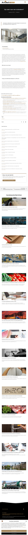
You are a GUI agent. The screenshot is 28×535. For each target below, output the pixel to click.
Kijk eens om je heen (5, 48)
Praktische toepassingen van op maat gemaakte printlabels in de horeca (12, 135)
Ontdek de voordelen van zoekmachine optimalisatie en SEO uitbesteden (12, 396)
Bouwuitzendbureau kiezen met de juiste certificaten (9, 158)
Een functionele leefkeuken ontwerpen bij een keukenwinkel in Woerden (12, 163)
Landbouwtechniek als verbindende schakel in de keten (9, 147)
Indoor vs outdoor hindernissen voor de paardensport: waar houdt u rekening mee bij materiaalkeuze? (13, 138)
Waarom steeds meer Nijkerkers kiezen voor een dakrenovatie (10, 141)
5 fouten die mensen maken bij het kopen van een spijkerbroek (10, 166)
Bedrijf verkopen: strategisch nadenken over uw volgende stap (10, 226)
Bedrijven (18, 12)
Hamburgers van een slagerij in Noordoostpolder (8, 415)
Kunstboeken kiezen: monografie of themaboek (8, 152)
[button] (26, 521)
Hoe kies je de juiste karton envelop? (7, 245)
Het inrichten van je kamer (7, 107)
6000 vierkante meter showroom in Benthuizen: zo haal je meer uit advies (12, 169)
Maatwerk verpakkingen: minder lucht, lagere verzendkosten (10, 264)
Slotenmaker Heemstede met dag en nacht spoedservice (10, 377)
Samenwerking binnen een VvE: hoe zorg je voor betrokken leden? (11, 144)
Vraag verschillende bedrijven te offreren (8, 49)
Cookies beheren (14, 533)
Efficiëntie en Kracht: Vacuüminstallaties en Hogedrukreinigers (10, 490)
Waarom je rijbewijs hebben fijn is (9, 101)
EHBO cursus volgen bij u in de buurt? (9, 112)
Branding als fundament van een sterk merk (8, 339)
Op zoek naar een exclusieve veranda (9, 109)
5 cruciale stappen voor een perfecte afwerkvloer (8, 132)
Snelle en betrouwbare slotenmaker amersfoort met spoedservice (11, 434)
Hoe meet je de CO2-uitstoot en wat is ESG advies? (9, 358)
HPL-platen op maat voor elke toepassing (7, 155)
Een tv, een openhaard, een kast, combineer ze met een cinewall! (14, 98)
